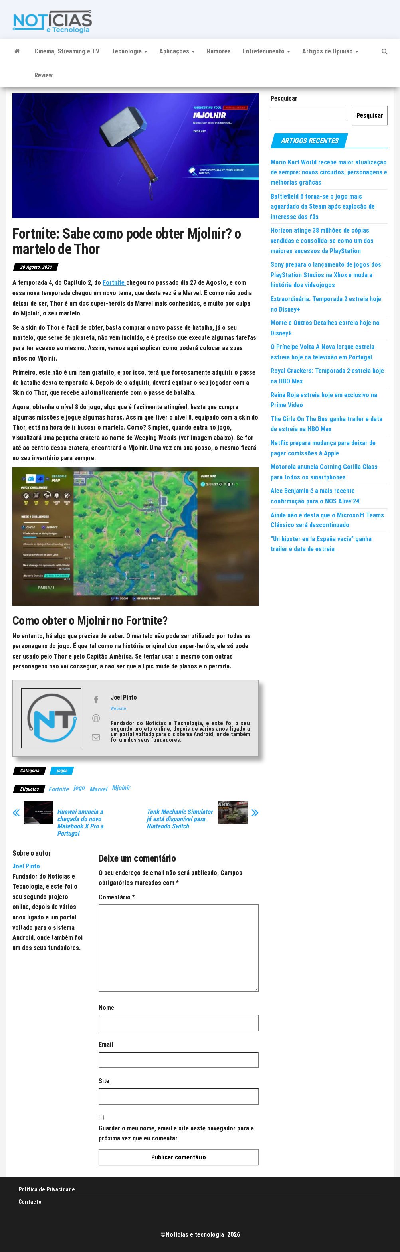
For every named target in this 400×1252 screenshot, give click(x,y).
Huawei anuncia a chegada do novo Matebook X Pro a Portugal (80, 822)
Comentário (117, 897)
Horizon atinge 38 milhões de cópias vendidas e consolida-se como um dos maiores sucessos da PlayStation (322, 240)
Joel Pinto (26, 866)
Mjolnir (121, 787)
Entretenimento (266, 51)
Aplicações (177, 51)
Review (43, 75)
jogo (79, 787)
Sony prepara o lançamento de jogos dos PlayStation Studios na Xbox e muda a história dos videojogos (326, 275)
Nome (106, 1007)
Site (104, 1081)
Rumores (219, 51)
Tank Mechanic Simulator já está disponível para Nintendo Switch (179, 819)
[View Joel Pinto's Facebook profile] (96, 699)
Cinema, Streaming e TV (66, 51)
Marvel (98, 789)
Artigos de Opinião (330, 51)
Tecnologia (129, 51)
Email (106, 1044)
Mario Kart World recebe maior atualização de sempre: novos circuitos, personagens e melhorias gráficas (329, 172)
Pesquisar (284, 98)
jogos (62, 770)
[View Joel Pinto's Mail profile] (96, 737)
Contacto (30, 1202)
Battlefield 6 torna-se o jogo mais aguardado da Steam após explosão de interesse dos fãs (323, 207)
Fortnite (58, 789)
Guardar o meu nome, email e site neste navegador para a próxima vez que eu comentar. (176, 1133)
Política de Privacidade (46, 1189)
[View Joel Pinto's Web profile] (96, 718)
